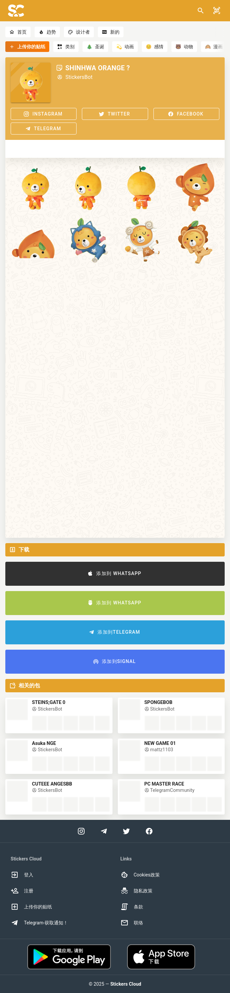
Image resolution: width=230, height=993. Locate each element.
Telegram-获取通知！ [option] (39, 923)
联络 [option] (131, 923)
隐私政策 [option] (136, 891)
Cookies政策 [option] (140, 875)
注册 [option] (22, 891)
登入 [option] (22, 875)
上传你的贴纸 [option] (31, 907)
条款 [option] (131, 907)
